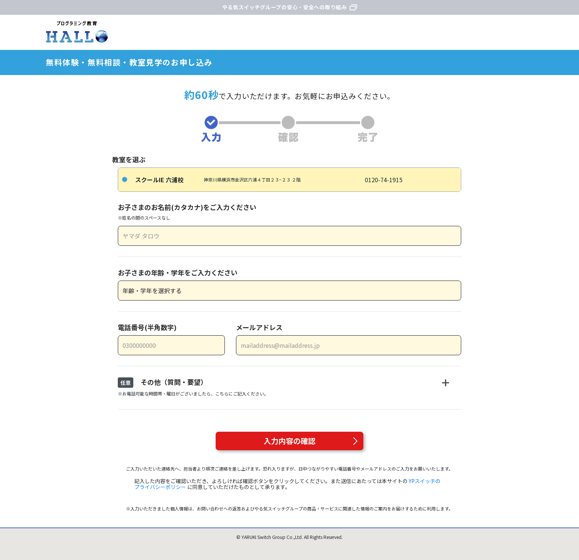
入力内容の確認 (289, 440)
